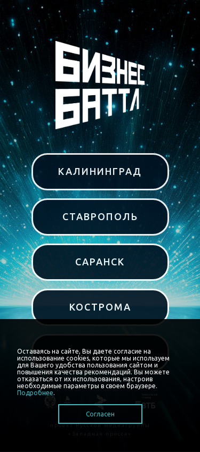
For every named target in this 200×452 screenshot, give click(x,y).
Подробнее (35, 392)
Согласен (100, 414)
